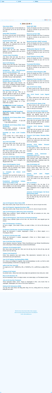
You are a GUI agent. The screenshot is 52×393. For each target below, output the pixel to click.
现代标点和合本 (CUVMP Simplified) (13, 111)
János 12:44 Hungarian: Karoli (11, 164)
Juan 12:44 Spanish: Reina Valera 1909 (14, 203)
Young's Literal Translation (10, 55)
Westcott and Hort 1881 (33, 34)
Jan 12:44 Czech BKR (9, 141)
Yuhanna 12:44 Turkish (9, 271)
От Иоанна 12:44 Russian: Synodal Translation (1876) (18, 229)
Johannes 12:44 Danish (9, 149)
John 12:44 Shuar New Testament (12, 241)
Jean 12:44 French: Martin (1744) (36, 103)
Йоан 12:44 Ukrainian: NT (10, 275)
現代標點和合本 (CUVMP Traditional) (13, 105)
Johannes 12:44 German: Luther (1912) (38, 118)
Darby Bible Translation (9, 33)
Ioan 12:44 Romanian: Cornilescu (12, 223)
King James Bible (8, 26)
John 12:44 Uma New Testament (12, 280)
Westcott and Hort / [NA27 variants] (37, 41)
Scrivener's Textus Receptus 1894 (36, 71)
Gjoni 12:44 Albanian (9, 63)
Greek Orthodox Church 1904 (35, 56)
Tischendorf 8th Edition (33, 64)
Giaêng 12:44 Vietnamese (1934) (12, 286)
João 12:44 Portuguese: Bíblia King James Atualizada (18, 211)
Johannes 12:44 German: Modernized (37, 111)
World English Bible (8, 48)
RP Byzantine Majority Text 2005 (36, 49)
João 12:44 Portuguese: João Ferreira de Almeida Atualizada (20, 217)
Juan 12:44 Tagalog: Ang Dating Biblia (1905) (15, 259)
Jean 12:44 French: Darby (34, 87)
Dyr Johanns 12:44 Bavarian (11, 90)
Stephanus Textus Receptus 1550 (36, 79)
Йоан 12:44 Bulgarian (9, 98)
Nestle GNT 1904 (31, 26)
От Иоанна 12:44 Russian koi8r (12, 235)
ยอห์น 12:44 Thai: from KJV (10, 265)
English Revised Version (10, 41)
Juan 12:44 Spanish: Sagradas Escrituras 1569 (16, 207)
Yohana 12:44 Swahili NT (10, 253)
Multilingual (6, 20)
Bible (2, 20)
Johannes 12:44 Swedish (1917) (12, 247)
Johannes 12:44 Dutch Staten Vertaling (14, 157)
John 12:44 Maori (32, 182)
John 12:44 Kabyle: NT (33, 164)
